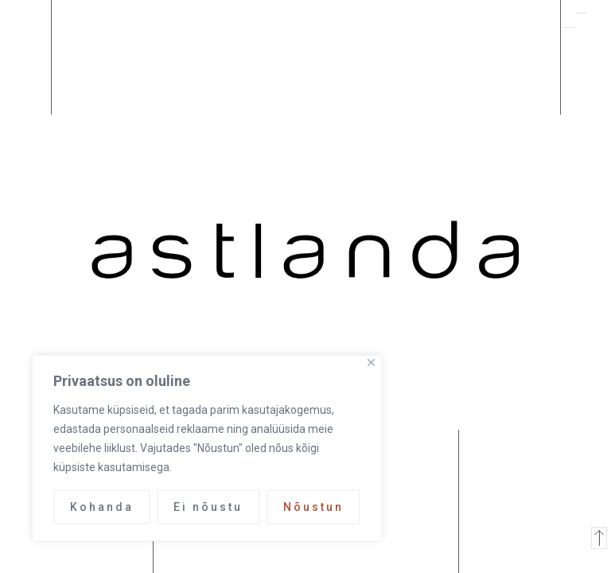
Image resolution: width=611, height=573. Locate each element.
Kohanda (102, 507)
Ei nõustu (208, 507)
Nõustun (313, 507)
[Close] (371, 362)
